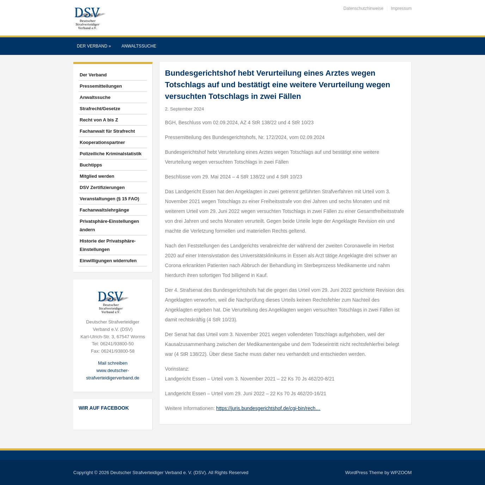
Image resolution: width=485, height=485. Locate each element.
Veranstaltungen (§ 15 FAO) (109, 198)
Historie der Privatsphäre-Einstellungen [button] (108, 245)
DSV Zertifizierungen (102, 187)
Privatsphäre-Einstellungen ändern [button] (109, 225)
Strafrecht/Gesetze (100, 108)
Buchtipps (91, 165)
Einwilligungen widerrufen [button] (108, 260)
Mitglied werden (97, 176)
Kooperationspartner (102, 142)
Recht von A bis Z (99, 119)
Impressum (401, 8)
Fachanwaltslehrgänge (104, 210)
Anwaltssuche (139, 46)
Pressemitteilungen (101, 86)
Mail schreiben (113, 363)
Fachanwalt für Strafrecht (107, 131)
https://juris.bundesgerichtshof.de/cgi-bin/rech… (268, 408)
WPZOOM (401, 472)
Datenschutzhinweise (363, 8)
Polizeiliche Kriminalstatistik (111, 153)
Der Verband (94, 46)
